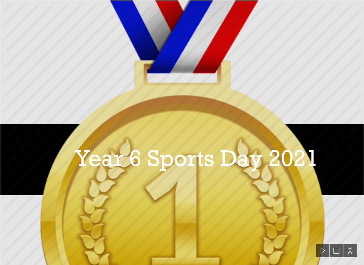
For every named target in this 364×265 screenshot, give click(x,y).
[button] (322, 250)
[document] (182, 132)
